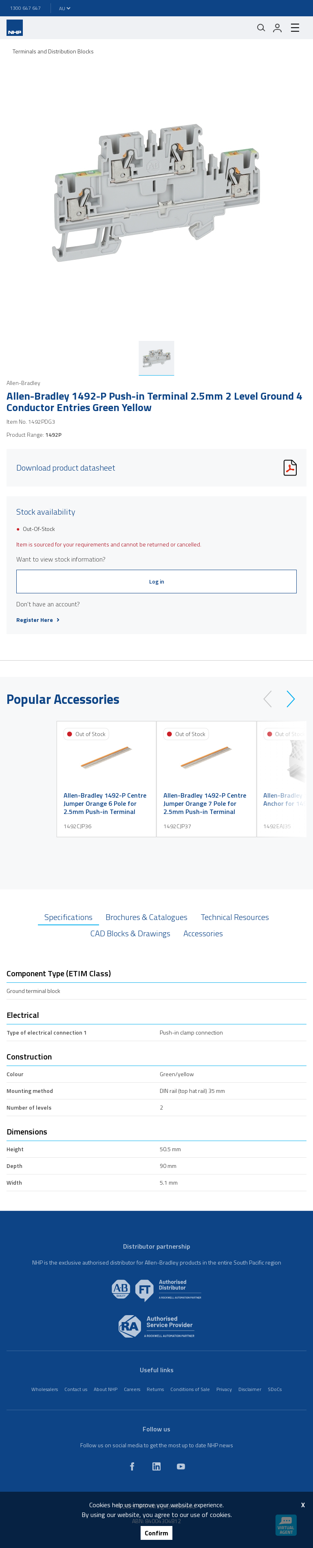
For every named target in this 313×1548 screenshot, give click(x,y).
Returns (155, 1389)
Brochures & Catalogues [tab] (146, 917)
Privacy (224, 1389)
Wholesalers (44, 1389)
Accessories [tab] (203, 933)
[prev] (271, 699)
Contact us (75, 1389)
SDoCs (275, 1389)
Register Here (38, 620)
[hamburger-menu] (295, 27)
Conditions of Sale (190, 1389)
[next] (287, 699)
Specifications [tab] (68, 917)
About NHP (105, 1389)
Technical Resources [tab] (235, 917)
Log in (156, 581)
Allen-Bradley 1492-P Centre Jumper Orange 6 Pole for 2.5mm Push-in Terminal (105, 803)
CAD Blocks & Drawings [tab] (130, 933)
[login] (277, 27)
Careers (132, 1389)
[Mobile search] (261, 27)
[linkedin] (156, 1466)
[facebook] (132, 1466)
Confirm (156, 1533)
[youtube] (181, 1466)
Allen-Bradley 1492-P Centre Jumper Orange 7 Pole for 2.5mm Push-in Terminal (204, 803)
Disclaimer (249, 1389)
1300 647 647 (25, 8)
